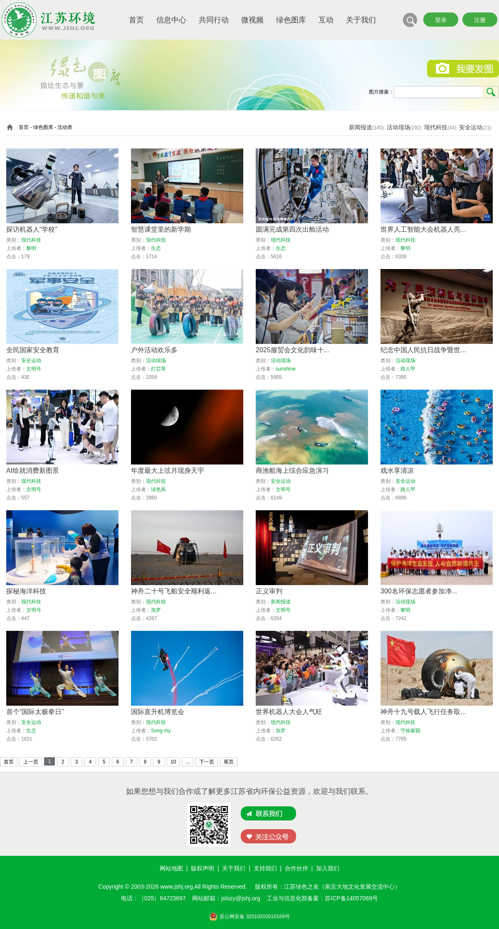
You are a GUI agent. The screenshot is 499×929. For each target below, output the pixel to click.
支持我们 (265, 868)
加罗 (156, 610)
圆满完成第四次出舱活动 (292, 229)
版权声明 (202, 868)
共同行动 (214, 20)
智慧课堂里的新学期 (161, 229)
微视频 (252, 20)
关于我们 (361, 20)
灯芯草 (158, 369)
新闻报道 (360, 127)
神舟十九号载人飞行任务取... (423, 711)
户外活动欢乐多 (154, 349)
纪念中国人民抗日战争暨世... (423, 349)
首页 (136, 20)
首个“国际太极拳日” (35, 711)
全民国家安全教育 (32, 349)
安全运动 (470, 127)
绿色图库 (291, 20)
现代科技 (435, 127)
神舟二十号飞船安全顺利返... (173, 591)
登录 (441, 20)
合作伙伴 (296, 868)
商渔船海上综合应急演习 (292, 470)
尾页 (229, 762)
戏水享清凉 (397, 470)
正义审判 (269, 591)
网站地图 (171, 868)
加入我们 (327, 868)
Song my (160, 731)
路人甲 (407, 369)
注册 (480, 20)
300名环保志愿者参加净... (418, 591)
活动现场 (398, 127)
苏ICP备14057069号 (351, 898)
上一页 (30, 762)
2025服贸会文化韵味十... (292, 349)
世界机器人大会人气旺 (289, 711)
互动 (326, 20)
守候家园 (410, 731)
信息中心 (171, 20)
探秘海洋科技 (26, 591)
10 (173, 762)
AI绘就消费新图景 (32, 470)
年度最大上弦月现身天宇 (167, 470)
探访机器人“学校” (31, 229)
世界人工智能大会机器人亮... (423, 229)
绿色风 (158, 489)
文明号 (33, 369)
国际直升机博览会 (157, 711)
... (187, 762)
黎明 (31, 248)
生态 (156, 248)
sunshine (286, 369)
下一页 (206, 762)
